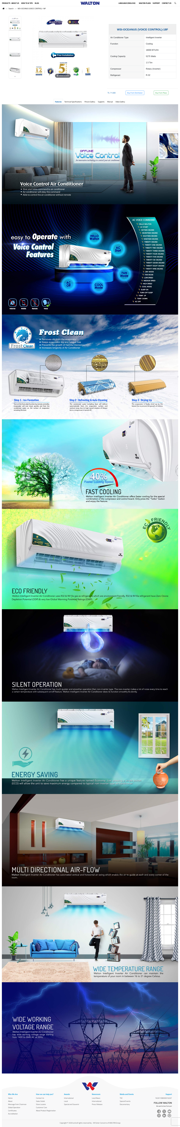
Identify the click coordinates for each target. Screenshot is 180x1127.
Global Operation (14, 1107)
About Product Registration (46, 1110)
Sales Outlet (40, 1101)
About (10, 1101)
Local (66, 1101)
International (69, 1098)
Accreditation (13, 1113)
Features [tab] (58, 101)
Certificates (12, 1110)
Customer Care (41, 1107)
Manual (110, 101)
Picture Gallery (89, 101)
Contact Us (40, 1098)
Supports (101, 101)
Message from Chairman (17, 1104)
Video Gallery (120, 101)
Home (10, 1098)
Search (11, 8)
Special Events (125, 1101)
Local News (96, 1098)
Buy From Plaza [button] (161, 92)
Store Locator (41, 1104)
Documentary (125, 1104)
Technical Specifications (73, 101)
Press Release (97, 1104)
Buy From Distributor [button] (135, 92)
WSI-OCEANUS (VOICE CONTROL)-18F (32, 8)
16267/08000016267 (163, 1098)
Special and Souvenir (71, 1104)
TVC (121, 1098)
